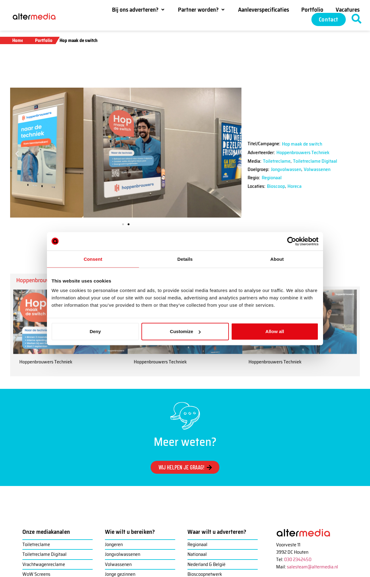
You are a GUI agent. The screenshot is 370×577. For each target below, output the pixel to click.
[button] (139, 9)
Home (17, 40)
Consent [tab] (93, 258)
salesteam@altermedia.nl (312, 567)
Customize (185, 331)
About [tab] (277, 258)
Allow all (274, 331)
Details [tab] (185, 258)
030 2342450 (297, 559)
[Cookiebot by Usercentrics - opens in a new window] (291, 241)
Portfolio (43, 40)
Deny (95, 331)
